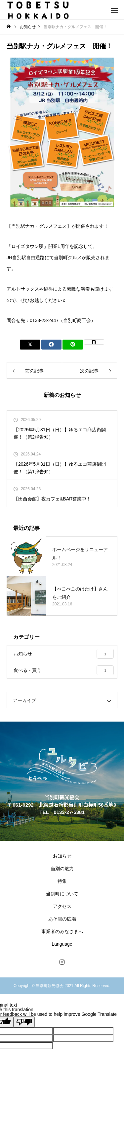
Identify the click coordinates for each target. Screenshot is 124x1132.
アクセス (62, 906)
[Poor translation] (24, 1021)
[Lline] (72, 345)
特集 (62, 881)
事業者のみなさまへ (62, 931)
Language (62, 944)
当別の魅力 (62, 868)
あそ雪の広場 (62, 918)
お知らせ (62, 856)
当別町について (62, 893)
